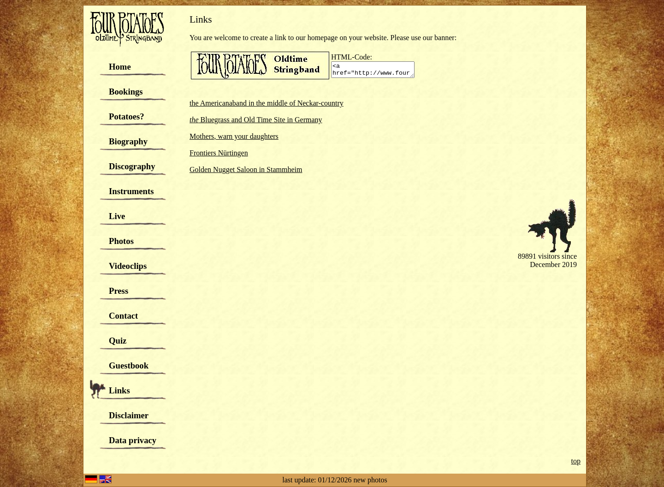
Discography (132, 166)
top (576, 461)
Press (118, 291)
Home (120, 66)
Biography (128, 141)
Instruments (131, 191)
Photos (121, 241)
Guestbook (128, 365)
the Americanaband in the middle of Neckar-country (267, 103)
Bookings (126, 91)
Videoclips (128, 266)
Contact (123, 316)
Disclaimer (128, 415)
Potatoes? (126, 116)
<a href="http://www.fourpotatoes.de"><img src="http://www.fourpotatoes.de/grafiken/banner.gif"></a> (377, 69)
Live (117, 216)
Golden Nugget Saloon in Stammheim (246, 169)
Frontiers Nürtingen (219, 153)
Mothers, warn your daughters (234, 136)
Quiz (117, 340)
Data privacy (132, 440)
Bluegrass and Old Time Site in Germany (256, 120)
